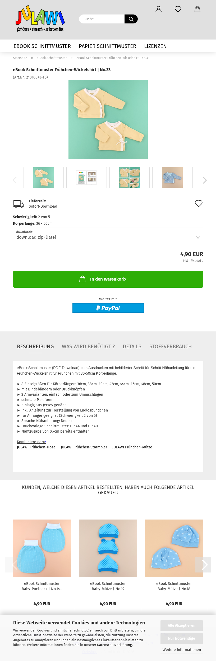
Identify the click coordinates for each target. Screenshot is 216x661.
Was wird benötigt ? (88, 346)
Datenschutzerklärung (114, 645)
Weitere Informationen (182, 650)
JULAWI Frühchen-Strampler (84, 447)
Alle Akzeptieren (181, 625)
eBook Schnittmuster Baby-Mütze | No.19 (108, 586)
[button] (158, 9)
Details (132, 346)
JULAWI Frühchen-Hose (36, 447)
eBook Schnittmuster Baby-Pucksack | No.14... (42, 586)
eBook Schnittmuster (42, 46)
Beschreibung (35, 346)
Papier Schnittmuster (107, 46)
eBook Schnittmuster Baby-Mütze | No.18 (174, 586)
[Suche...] (131, 18)
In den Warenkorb (102, 279)
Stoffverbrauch (170, 346)
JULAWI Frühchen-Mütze (132, 447)
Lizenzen (155, 46)
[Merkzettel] (178, 9)
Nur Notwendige (181, 638)
